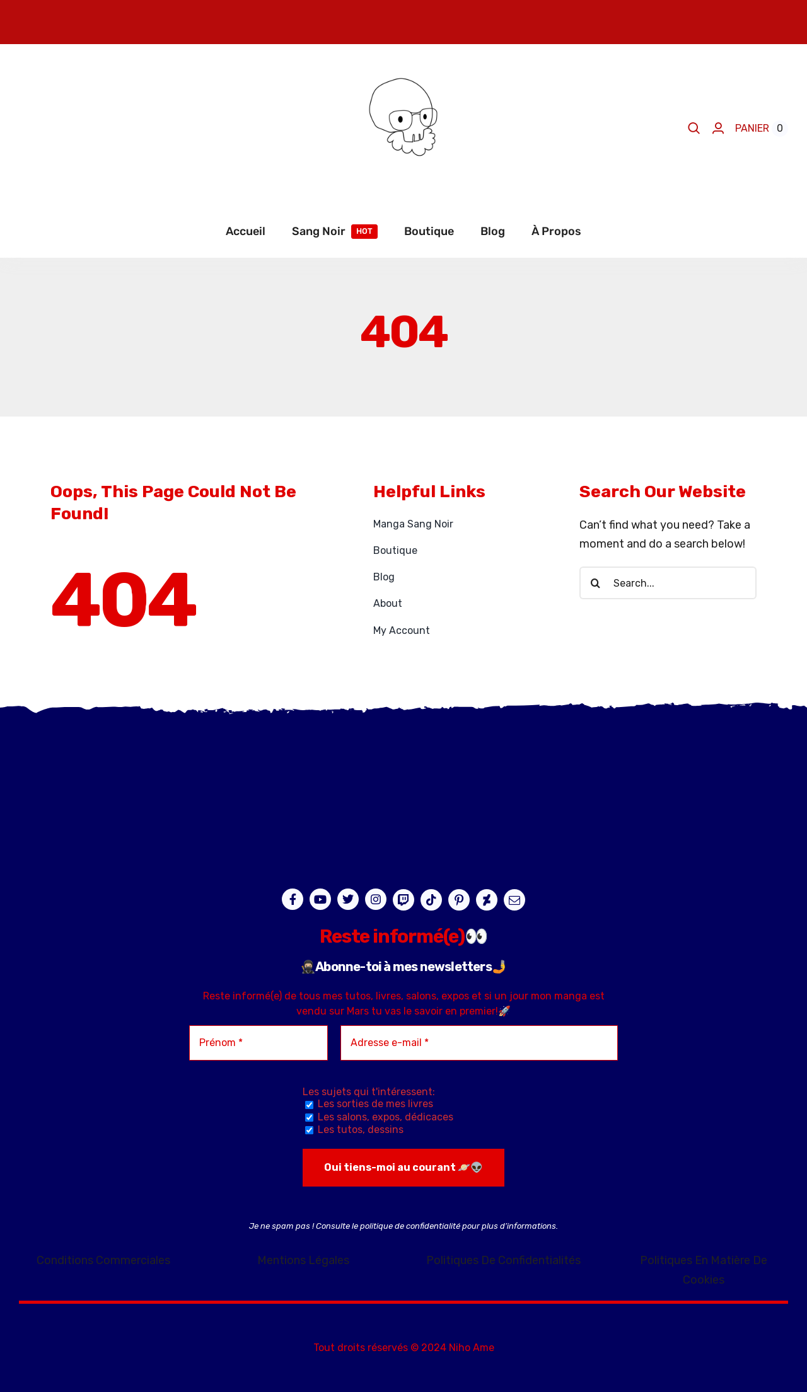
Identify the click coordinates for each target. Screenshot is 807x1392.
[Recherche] (595, 583)
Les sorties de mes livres (369, 1104)
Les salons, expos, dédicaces (379, 1117)
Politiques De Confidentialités (503, 1260)
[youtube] (320, 899)
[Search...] (668, 583)
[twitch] (403, 900)
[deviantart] (486, 900)
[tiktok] (431, 900)
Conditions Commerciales (103, 1260)
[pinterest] (459, 900)
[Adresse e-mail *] (479, 1043)
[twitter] (348, 899)
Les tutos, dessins (354, 1130)
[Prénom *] (258, 1043)
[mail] (514, 900)
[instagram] (375, 899)
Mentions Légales (303, 1260)
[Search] (694, 128)
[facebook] (292, 899)
